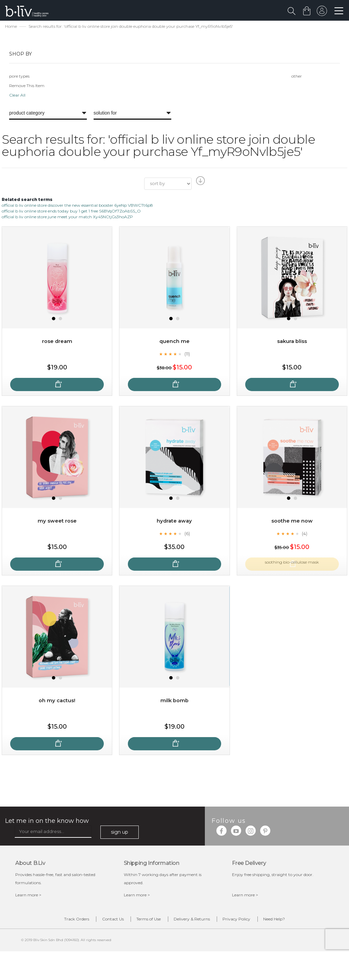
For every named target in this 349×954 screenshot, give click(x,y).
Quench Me (174, 342)
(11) (187, 354)
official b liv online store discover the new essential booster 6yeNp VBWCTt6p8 (77, 205)
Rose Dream (57, 342)
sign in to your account (321, 12)
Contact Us (100, 920)
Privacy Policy (250, 920)
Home (11, 27)
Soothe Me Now (292, 522)
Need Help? (296, 920)
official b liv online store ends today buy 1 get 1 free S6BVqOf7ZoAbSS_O (71, 211)
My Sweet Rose (57, 522)
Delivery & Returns (196, 920)
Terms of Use (144, 920)
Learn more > (28, 895)
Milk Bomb (174, 701)
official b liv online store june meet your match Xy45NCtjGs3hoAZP (67, 217)
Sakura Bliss (292, 342)
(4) (304, 534)
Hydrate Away (174, 522)
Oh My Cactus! (57, 701)
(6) (187, 534)
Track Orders (55, 920)
